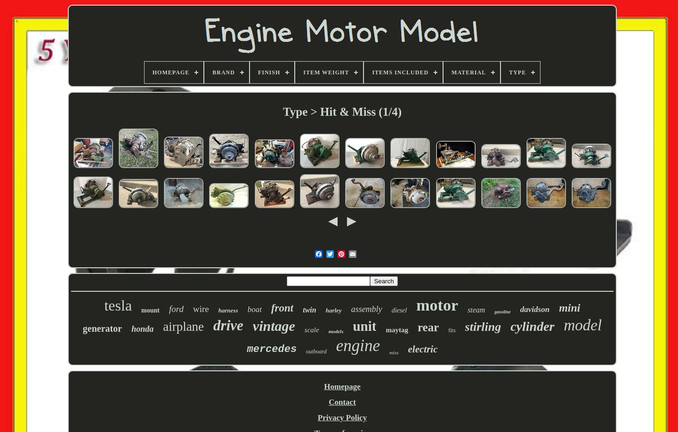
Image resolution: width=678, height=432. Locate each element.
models (336, 331)
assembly (366, 309)
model (583, 325)
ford (176, 309)
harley (334, 310)
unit (364, 326)
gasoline (502, 311)
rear (428, 327)
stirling (483, 327)
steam (476, 310)
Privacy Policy (342, 417)
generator (102, 328)
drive (228, 325)
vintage (274, 326)
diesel (399, 310)
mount (150, 310)
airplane (183, 327)
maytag (397, 330)
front (282, 308)
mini (569, 308)
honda (142, 329)
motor (437, 305)
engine (358, 345)
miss (394, 352)
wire (201, 309)
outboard (316, 351)
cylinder (532, 326)
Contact (342, 402)
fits (451, 330)
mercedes (272, 349)
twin (309, 310)
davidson (534, 309)
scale (312, 330)
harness (228, 310)
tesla (118, 305)
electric (423, 349)
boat (255, 309)
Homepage (342, 386)
